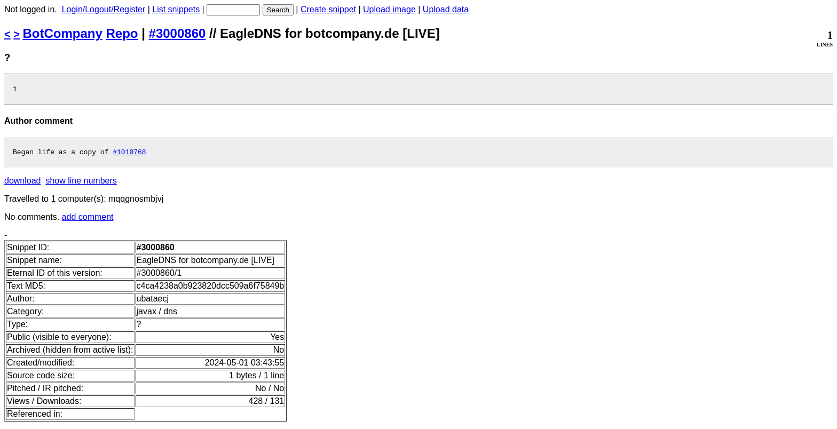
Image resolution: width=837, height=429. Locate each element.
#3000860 (177, 33)
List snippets (176, 9)
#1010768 (129, 155)
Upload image (389, 9)
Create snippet (328, 9)
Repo (122, 33)
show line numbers (80, 183)
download (22, 183)
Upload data (446, 9)
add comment (88, 220)
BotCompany (62, 33)
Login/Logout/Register (104, 9)
